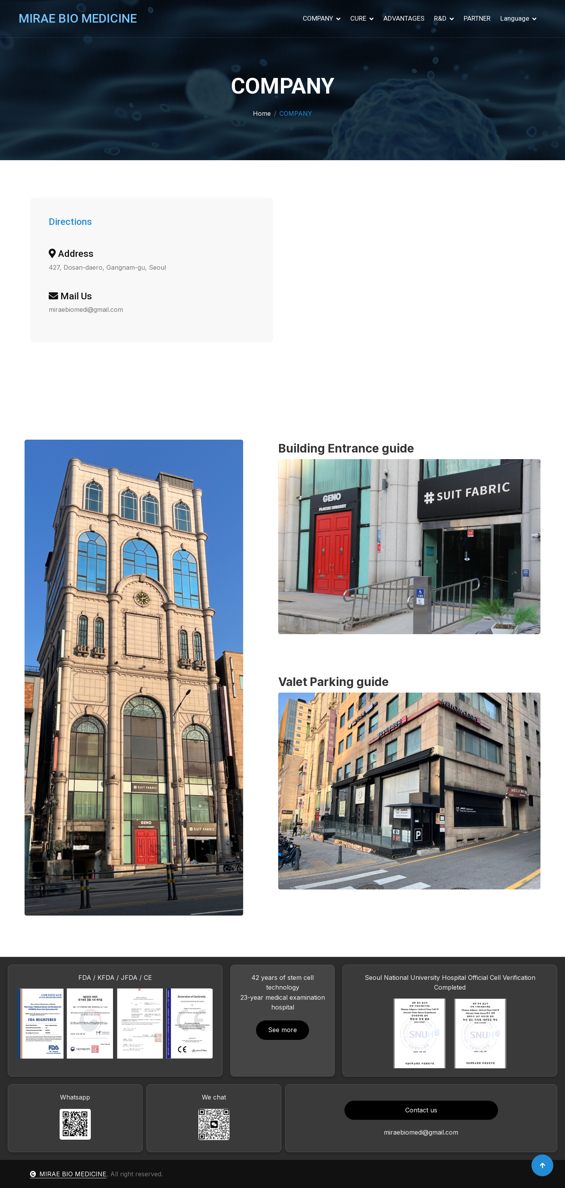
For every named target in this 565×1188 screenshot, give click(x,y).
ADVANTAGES (403, 18)
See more (282, 1030)
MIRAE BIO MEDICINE (68, 1174)
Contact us (421, 1110)
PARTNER (477, 18)
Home (262, 113)
